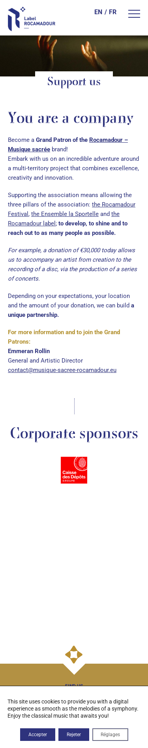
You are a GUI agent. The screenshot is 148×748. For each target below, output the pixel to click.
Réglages (110, 734)
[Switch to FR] (110, 12)
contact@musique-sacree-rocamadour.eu (62, 370)
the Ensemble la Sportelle (65, 214)
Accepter (37, 734)
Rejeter (74, 734)
